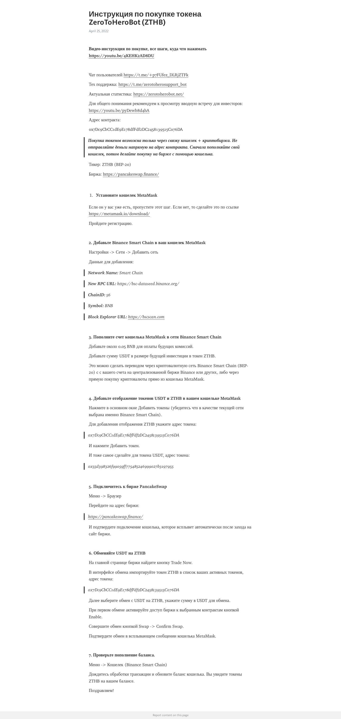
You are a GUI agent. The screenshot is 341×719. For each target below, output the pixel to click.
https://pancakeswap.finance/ (131, 174)
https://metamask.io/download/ (119, 213)
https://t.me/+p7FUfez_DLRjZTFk (156, 74)
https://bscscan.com (146, 316)
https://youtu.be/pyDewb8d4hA (119, 110)
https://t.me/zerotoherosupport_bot (152, 84)
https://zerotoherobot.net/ (158, 94)
